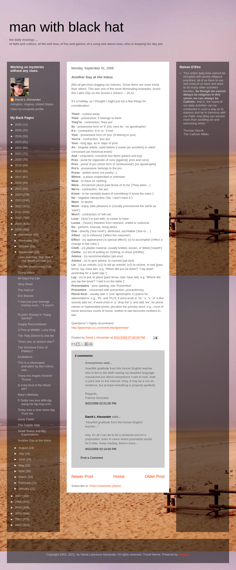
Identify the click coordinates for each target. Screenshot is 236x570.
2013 (19, 200)
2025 (19, 130)
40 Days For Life (29, 278)
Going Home (26, 272)
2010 (19, 217)
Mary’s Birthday (28, 394)
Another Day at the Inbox (34, 440)
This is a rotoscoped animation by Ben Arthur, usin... (36, 366)
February (25, 483)
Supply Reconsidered (32, 324)
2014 (19, 194)
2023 (19, 142)
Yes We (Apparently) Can (34, 266)
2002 (19, 525)
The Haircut (25, 290)
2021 (19, 153)
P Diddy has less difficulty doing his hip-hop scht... (35, 402)
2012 (19, 206)
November (26, 240)
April (22, 471)
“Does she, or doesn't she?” (36, 341)
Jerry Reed (25, 284)
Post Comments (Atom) (105, 486)
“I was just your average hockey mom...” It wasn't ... (35, 305)
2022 (19, 147)
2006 (19, 501)
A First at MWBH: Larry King (36, 330)
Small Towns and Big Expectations (31, 432)
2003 (19, 519)
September (26, 252)
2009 (19, 223)
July (22, 453)
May (22, 465)
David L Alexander (98, 416)
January (24, 488)
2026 (19, 124)
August (24, 448)
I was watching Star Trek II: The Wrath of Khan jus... (36, 259)
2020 (19, 159)
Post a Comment (92, 457)
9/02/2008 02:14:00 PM (100, 449)
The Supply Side (29, 425)
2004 (19, 513)
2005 (19, 507)
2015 (19, 188)
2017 (19, 177)
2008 (19, 229)
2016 (19, 182)
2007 (19, 496)
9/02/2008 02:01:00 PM (100, 403)
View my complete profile (27, 109)
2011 (19, 212)
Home (119, 476)
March (23, 477)
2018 (19, 171)
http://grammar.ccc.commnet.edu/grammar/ (100, 327)
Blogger (184, 554)
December (26, 234)
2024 (19, 136)
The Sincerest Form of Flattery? (32, 349)
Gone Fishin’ (26, 419)
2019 (19, 165)
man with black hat (66, 27)
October (24, 246)
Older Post (155, 476)
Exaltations (25, 357)
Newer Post (82, 476)
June (22, 459)
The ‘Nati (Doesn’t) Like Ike (36, 335)
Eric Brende (25, 296)
